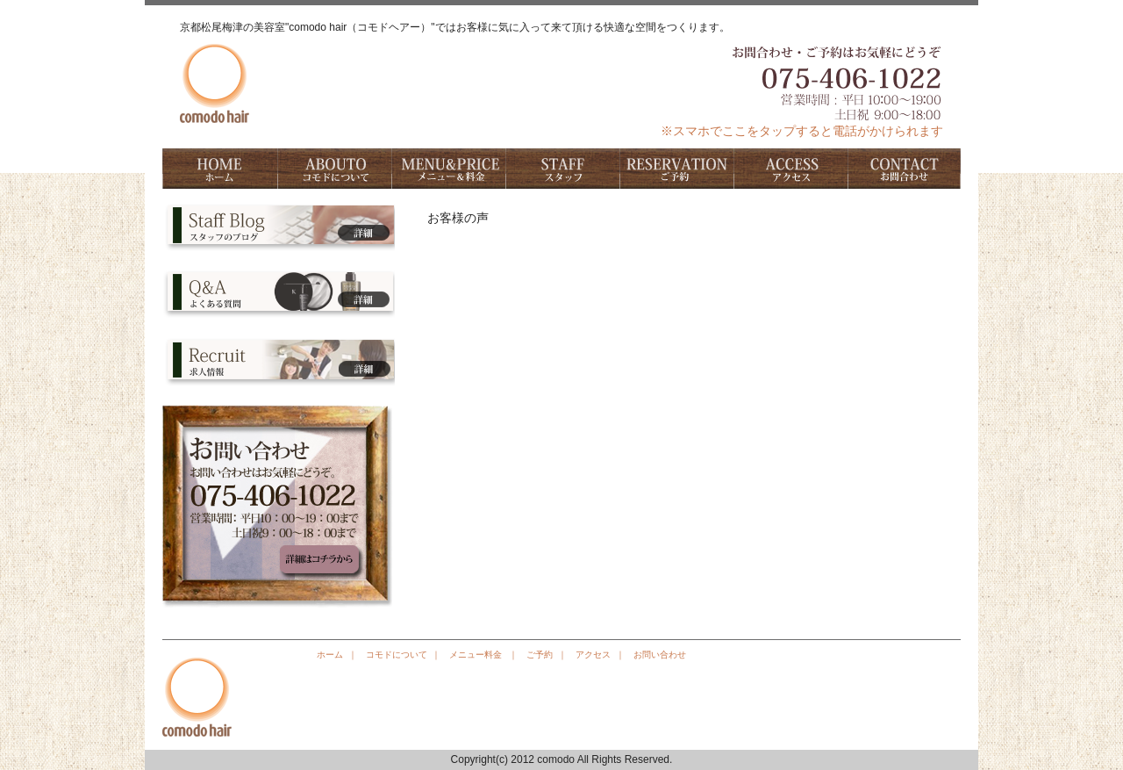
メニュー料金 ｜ (483, 654)
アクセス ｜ (600, 654)
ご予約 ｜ (546, 654)
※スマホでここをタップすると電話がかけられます (802, 131)
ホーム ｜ (337, 654)
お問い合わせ (904, 168)
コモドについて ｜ (403, 654)
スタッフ (561, 168)
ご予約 (676, 168)
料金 (447, 168)
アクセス (790, 168)
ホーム (219, 168)
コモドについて (333, 168)
